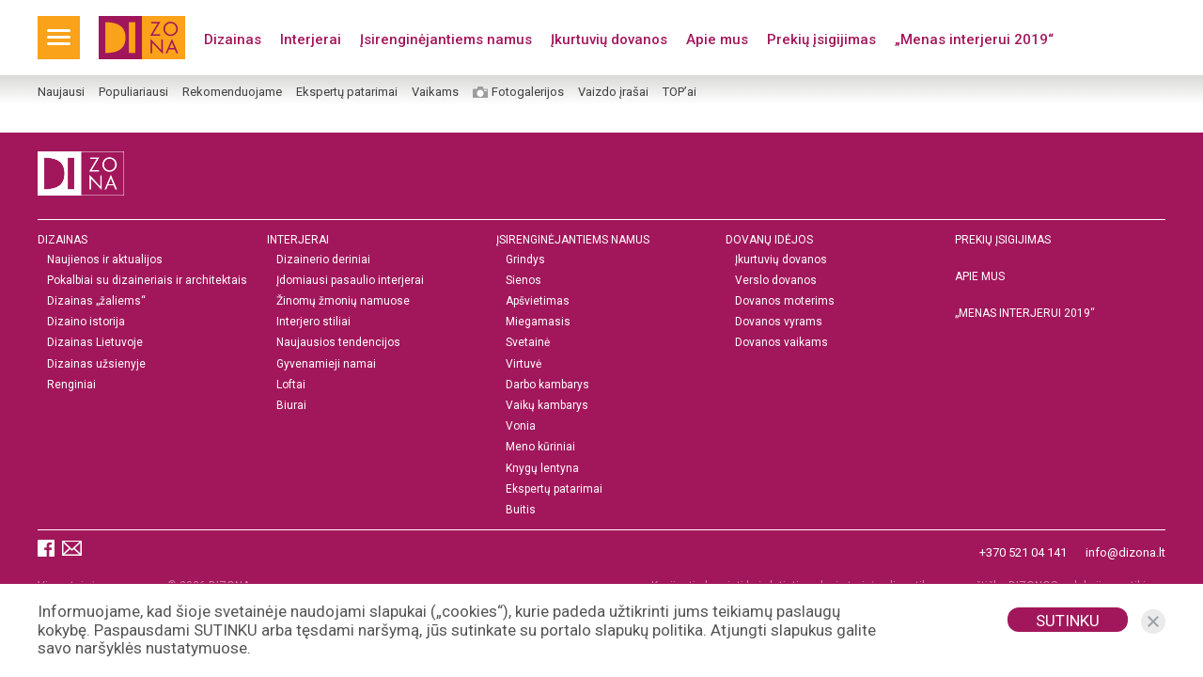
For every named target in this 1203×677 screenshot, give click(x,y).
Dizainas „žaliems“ (96, 301)
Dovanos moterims (785, 301)
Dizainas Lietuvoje (95, 344)
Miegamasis (538, 322)
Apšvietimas (538, 301)
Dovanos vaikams (781, 344)
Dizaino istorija (86, 322)
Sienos (523, 281)
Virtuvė (523, 364)
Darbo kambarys (547, 385)
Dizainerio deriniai (323, 260)
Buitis (521, 510)
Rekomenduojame (232, 92)
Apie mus (717, 39)
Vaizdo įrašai (613, 92)
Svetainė (528, 344)
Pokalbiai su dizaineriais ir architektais (147, 281)
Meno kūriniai (540, 448)
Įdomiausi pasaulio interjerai (350, 281)
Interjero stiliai (313, 322)
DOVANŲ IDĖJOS (769, 239)
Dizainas (232, 39)
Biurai (291, 406)
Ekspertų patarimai (347, 92)
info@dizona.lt (1125, 552)
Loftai (290, 385)
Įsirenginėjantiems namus (446, 39)
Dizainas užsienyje (96, 364)
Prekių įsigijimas (821, 39)
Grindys (525, 260)
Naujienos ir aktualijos (105, 260)
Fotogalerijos (528, 92)
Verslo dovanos (776, 281)
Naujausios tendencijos (338, 344)
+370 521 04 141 (1023, 552)
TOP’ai (679, 92)
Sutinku (1068, 620)
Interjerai (310, 39)
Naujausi (61, 92)
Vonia (521, 426)
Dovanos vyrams (778, 322)
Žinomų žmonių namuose (343, 301)
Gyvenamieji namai (326, 364)
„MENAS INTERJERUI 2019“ (1025, 313)
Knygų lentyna (542, 469)
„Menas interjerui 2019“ (974, 39)
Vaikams (435, 92)
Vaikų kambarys (547, 406)
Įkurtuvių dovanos (609, 39)
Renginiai (71, 385)
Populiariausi (133, 92)
